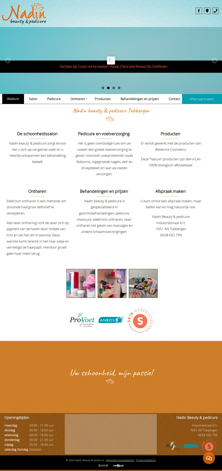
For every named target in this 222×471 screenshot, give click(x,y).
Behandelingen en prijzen (140, 99)
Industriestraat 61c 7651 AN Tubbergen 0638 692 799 (171, 228)
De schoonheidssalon (37, 133)
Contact (174, 99)
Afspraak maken (170, 191)
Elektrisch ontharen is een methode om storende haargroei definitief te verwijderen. (36, 207)
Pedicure (54, 99)
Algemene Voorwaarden (120, 460)
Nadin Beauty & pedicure (171, 216)
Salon (33, 99)
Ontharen (78, 99)
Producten (103, 99)
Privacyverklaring (146, 460)
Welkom (13, 99)
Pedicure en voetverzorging (104, 133)
